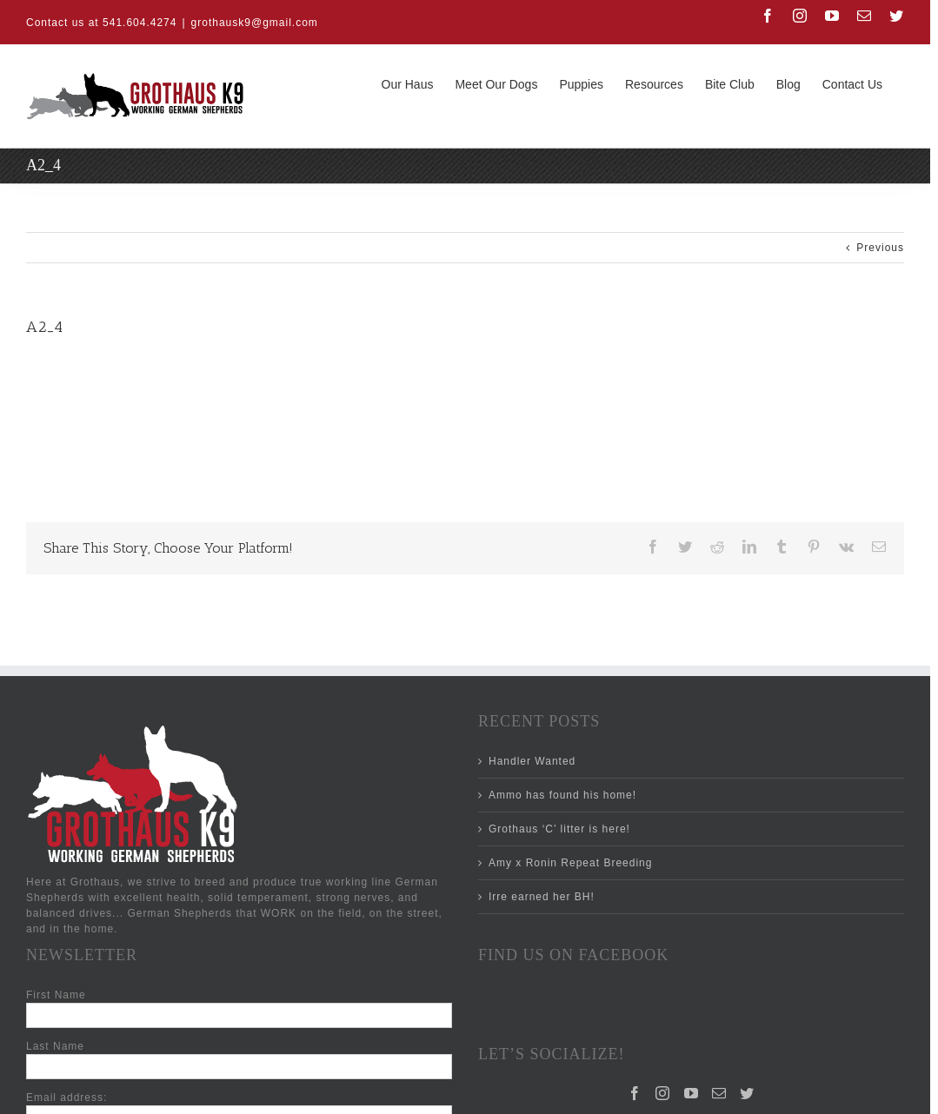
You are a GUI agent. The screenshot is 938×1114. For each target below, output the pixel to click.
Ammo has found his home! (562, 795)
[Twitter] (747, 1093)
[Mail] (719, 1093)
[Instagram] (662, 1093)
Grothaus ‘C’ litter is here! (559, 829)
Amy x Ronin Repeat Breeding (570, 863)
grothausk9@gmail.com (254, 23)
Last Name (55, 1046)
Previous (880, 248)
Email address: (66, 1097)
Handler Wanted (532, 761)
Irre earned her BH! (542, 897)
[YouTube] (691, 1093)
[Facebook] (635, 1093)
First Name (56, 995)
